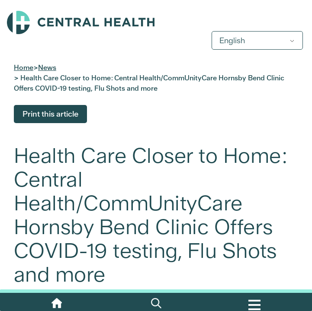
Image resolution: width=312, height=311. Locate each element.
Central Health (156, 22)
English (232, 40)
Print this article (50, 114)
